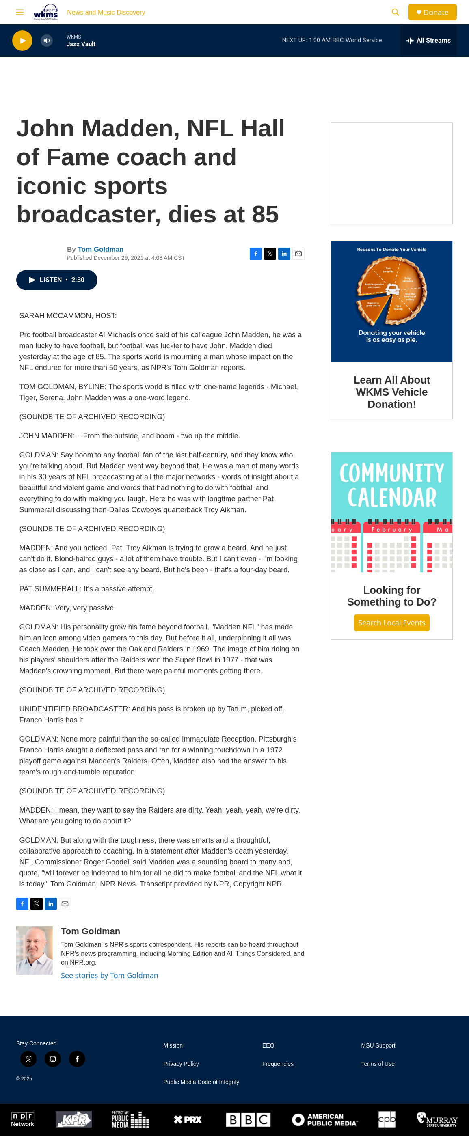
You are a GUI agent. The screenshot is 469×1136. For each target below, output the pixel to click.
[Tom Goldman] (34, 950)
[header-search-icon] (395, 12)
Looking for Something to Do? (392, 596)
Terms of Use (378, 1064)
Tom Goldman (100, 249)
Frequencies (278, 1064)
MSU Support (378, 1046)
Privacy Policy (181, 1064)
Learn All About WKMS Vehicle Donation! (392, 392)
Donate (436, 12)
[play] (22, 40)
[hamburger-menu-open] (20, 12)
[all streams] (428, 40)
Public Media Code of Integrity (202, 1082)
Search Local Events (392, 622)
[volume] (47, 41)
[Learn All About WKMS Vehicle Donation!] (391, 301)
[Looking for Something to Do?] (391, 512)
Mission (173, 1046)
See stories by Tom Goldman (109, 975)
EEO (268, 1046)
